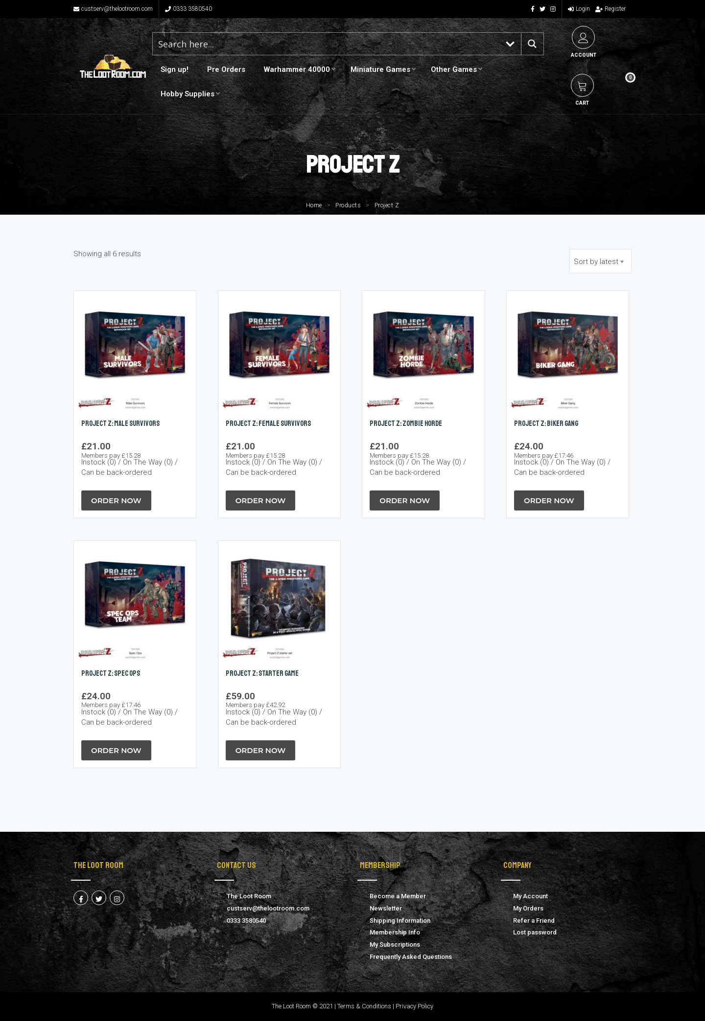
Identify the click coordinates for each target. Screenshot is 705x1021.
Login (579, 8)
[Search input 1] (326, 43)
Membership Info (395, 932)
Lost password (535, 932)
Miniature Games (380, 69)
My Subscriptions (395, 944)
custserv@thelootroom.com (113, 8)
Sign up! (174, 69)
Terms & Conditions (364, 1006)
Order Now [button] (116, 500)
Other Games (454, 69)
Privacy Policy (414, 1006)
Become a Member (398, 896)
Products (348, 205)
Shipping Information (400, 920)
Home (314, 205)
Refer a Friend (534, 920)
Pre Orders (226, 69)
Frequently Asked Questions (411, 956)
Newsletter (386, 908)
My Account (530, 896)
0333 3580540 (188, 8)
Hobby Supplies (187, 93)
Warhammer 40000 (297, 69)
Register (610, 8)
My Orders (528, 908)
